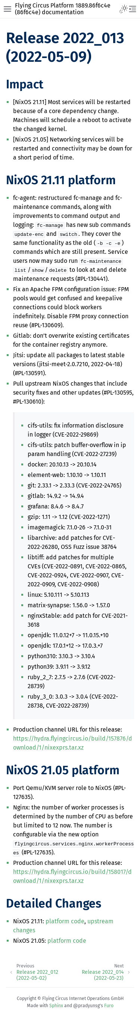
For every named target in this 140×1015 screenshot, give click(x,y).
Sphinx (56, 1005)
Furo (108, 1005)
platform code (65, 921)
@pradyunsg (86, 1005)
